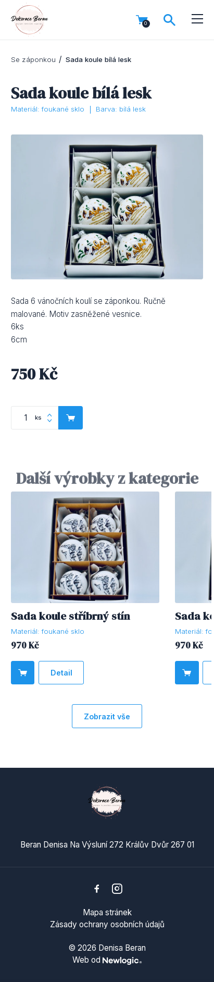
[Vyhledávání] (169, 20)
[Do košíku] (23, 673)
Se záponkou (33, 59)
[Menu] (198, 19)
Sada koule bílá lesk (98, 59)
